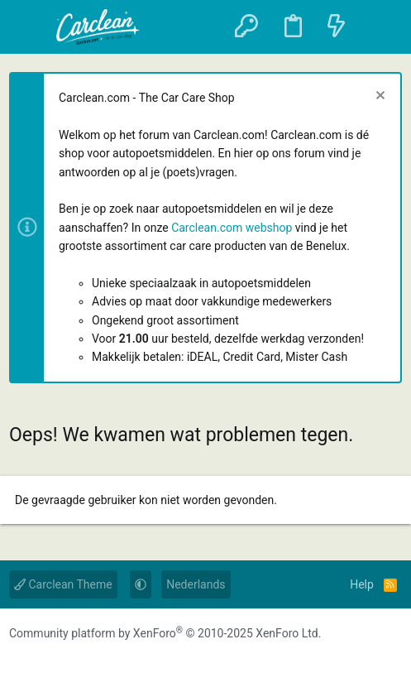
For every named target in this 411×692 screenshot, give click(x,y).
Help (362, 584)
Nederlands (195, 584)
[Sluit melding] (378, 97)
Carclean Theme (63, 584)
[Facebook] (20, 660)
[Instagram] (53, 660)
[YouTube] (86, 660)
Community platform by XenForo (165, 633)
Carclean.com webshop (231, 227)
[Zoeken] (379, 27)
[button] (30, 27)
